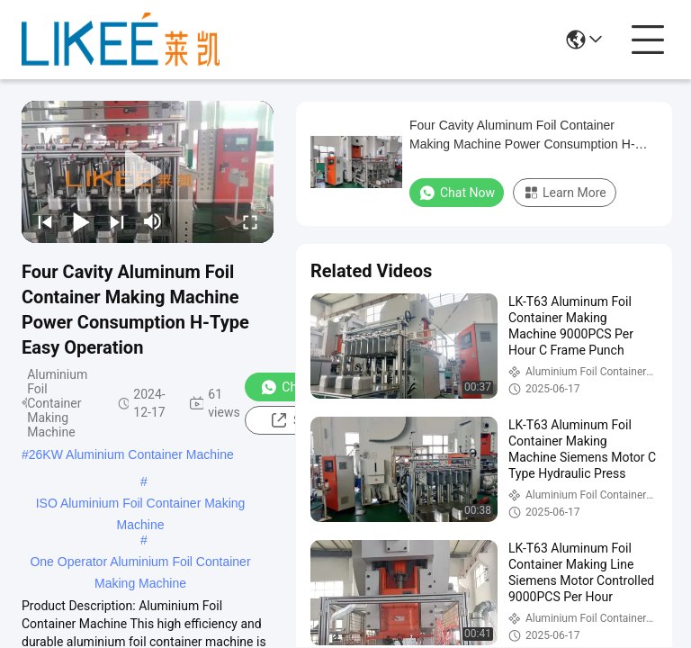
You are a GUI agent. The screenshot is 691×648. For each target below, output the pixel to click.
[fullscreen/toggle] (250, 221)
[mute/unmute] (153, 221)
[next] (117, 221)
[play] (147, 171)
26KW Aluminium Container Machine (131, 454)
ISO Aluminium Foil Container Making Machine (141, 505)
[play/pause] (81, 221)
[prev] (45, 221)
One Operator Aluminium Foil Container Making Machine (140, 563)
